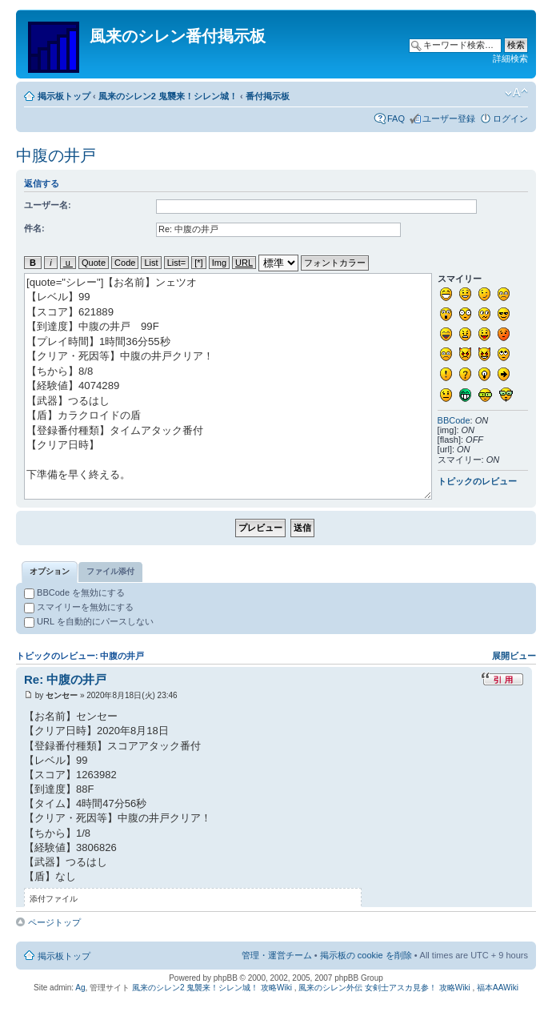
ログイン (510, 118)
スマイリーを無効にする (79, 607)
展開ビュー (514, 656)
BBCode (454, 420)
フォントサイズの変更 (516, 93)
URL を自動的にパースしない (89, 621)
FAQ (396, 118)
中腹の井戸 (56, 155)
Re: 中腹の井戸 (65, 679)
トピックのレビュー (477, 481)
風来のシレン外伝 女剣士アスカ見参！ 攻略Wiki (384, 987)
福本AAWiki (497, 987)
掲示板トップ (64, 96)
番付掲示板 (268, 96)
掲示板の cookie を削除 (366, 955)
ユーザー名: (47, 205)
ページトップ (54, 922)
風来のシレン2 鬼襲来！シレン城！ (168, 96)
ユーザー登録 (448, 118)
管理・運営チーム (277, 955)
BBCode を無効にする (74, 592)
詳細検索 (510, 58)
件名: (34, 228)
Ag (80, 987)
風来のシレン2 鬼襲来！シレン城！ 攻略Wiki (212, 987)
